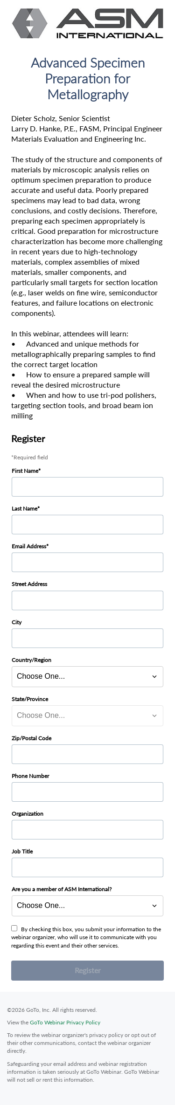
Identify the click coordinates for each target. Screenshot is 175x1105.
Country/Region (31, 659)
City (16, 622)
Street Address (29, 583)
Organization (27, 813)
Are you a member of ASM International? (62, 889)
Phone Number (30, 775)
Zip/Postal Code (31, 738)
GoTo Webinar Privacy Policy (65, 1022)
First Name (25, 470)
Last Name (24, 508)
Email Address (29, 546)
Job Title (22, 851)
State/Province (30, 699)
